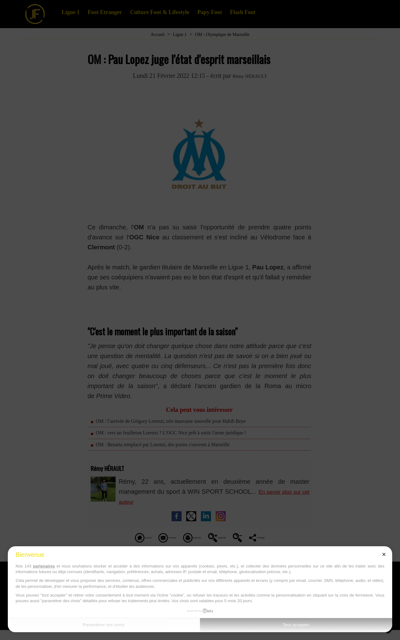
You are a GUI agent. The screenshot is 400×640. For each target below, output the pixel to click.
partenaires (44, 566)
